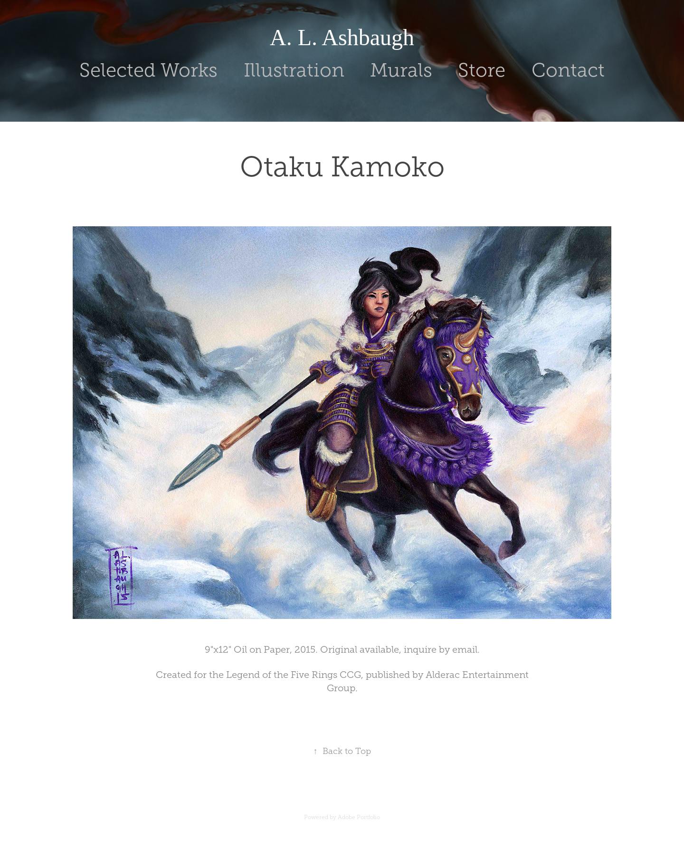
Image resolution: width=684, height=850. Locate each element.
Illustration (294, 70)
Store (481, 70)
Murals (401, 70)
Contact (568, 70)
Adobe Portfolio (359, 817)
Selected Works (148, 70)
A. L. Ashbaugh (342, 37)
